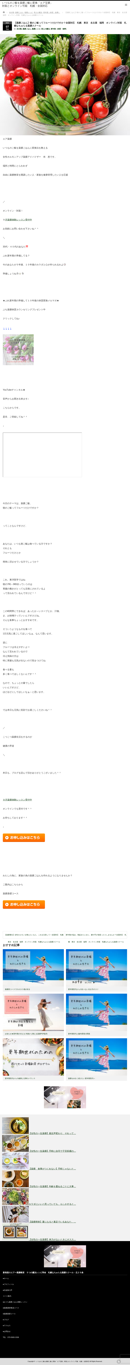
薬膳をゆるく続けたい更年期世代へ (81, 1078)
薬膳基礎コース (10, 1314)
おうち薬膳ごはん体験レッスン (15, 1302)
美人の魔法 (45, 29)
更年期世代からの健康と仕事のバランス (20, 1078)
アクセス (7, 1326)
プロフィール (9, 1284)
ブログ (6, 1320)
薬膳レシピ (36, 29)
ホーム (6, 1278)
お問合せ (7, 1331)
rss (119, 1362)
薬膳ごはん (27, 29)
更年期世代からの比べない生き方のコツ (83, 989)
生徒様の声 (8, 1290)
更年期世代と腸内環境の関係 (79, 1034)
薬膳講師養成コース (11, 1308)
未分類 (19, 29)
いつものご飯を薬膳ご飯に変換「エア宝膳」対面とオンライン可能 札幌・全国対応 (27, 4)
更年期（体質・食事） (59, 29)
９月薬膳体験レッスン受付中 (17, 800)
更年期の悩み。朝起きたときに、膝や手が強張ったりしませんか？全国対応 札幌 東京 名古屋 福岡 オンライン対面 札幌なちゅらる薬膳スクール (96, 936)
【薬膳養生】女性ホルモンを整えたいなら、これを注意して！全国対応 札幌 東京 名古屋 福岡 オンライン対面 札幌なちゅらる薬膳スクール (34, 936)
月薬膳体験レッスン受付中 (18, 220)
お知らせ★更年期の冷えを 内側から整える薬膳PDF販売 (26, 1034)
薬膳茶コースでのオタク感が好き (17, 989)
